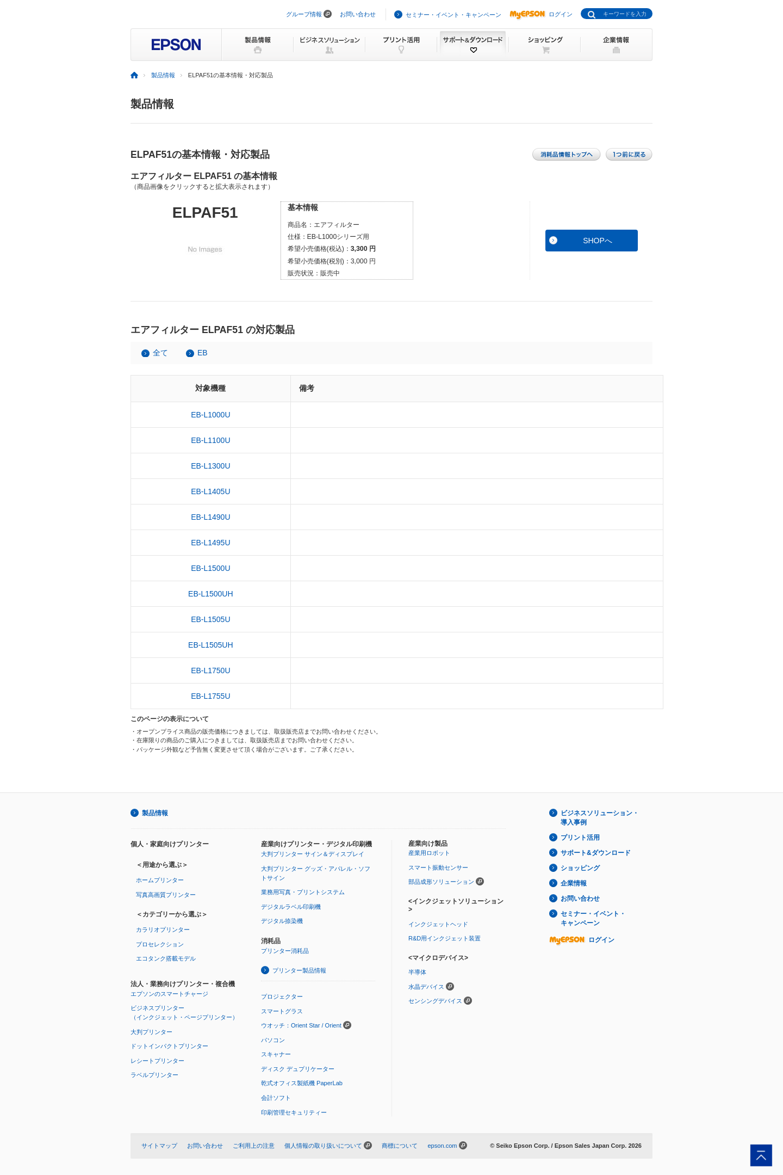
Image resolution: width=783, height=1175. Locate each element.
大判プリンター (151, 1032)
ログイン (541, 14)
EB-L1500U (210, 568)
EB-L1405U (210, 491)
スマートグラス (282, 1011)
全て (160, 352)
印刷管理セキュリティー (294, 1112)
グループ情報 (304, 14)
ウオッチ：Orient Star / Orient (301, 1025)
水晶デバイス (426, 986)
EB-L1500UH (210, 593)
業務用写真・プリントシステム (303, 892)
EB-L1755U (210, 696)
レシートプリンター (157, 1060)
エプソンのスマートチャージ (169, 994)
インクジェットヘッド (438, 924)
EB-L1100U (210, 440)
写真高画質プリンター (166, 894)
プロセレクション (160, 944)
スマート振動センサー (438, 867)
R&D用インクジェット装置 (444, 938)
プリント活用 (580, 837)
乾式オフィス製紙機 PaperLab (302, 1083)
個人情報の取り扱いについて (323, 1145)
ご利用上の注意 (254, 1145)
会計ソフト (276, 1097)
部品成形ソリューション (441, 881)
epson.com (442, 1145)
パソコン (273, 1040)
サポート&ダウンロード (596, 853)
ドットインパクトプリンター (169, 1046)
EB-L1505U (210, 619)
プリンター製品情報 (299, 970)
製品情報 (163, 75)
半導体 (417, 972)
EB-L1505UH (210, 645)
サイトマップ (159, 1145)
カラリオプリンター (163, 929)
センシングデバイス (435, 1001)
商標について (400, 1145)
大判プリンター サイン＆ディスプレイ (312, 854)
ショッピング (580, 868)
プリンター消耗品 (285, 951)
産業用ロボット (429, 853)
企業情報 (574, 883)
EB (202, 352)
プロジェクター (282, 996)
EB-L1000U (210, 414)
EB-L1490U (210, 517)
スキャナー (276, 1054)
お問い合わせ (358, 14)
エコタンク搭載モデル (166, 958)
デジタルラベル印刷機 (291, 906)
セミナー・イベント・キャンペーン (453, 14)
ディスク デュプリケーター (297, 1069)
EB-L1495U (210, 542)
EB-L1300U (210, 466)
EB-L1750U (210, 670)
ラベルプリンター (154, 1075)
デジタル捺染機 (282, 921)
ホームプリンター (160, 880)
